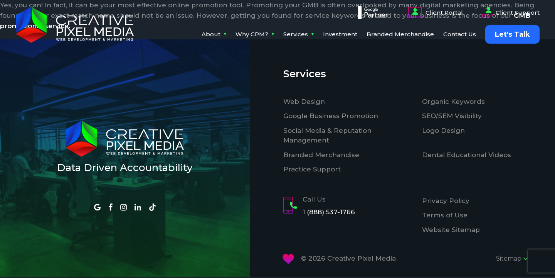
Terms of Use (445, 215)
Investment (340, 34)
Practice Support (312, 169)
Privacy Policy (445, 201)
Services (295, 34)
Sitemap (512, 259)
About (211, 34)
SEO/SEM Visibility (452, 116)
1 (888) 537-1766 (329, 212)
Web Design (304, 101)
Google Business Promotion (330, 116)
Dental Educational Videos (466, 155)
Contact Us (459, 34)
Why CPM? (251, 34)
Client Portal (435, 13)
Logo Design (443, 130)
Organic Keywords (453, 101)
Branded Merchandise (400, 34)
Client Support (511, 13)
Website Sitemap (451, 230)
